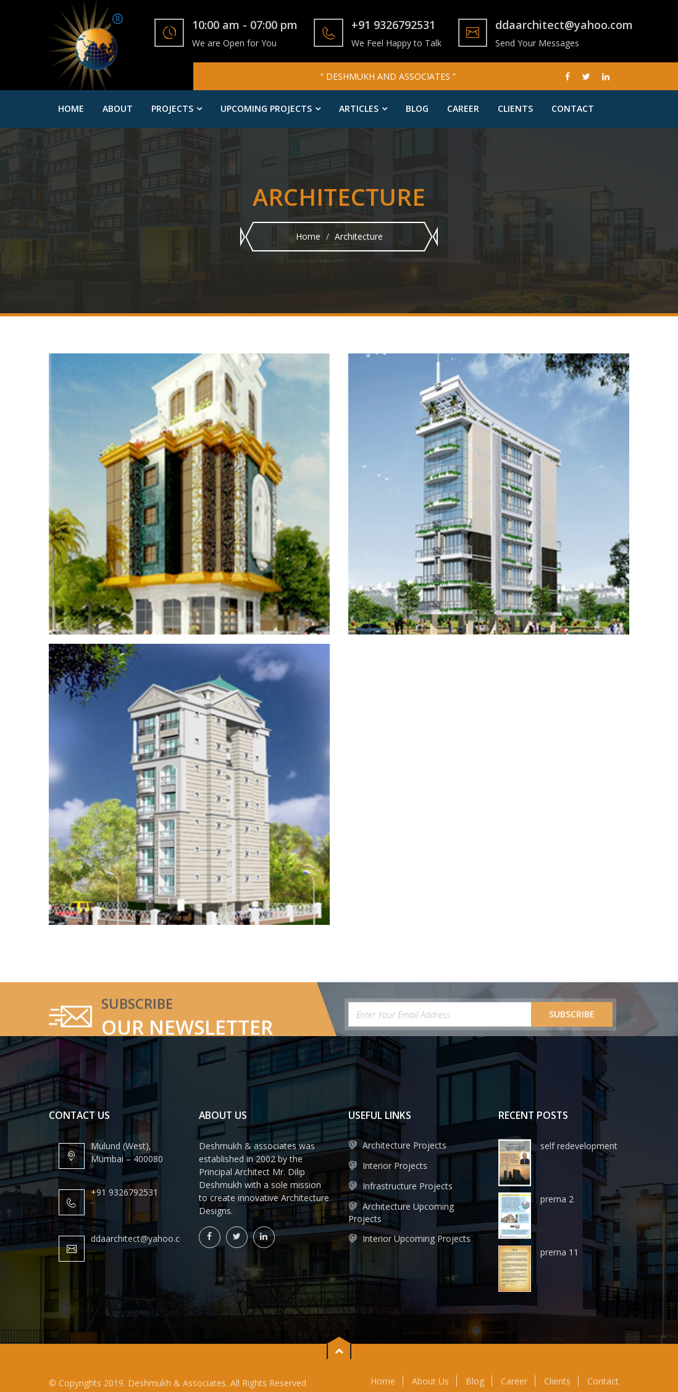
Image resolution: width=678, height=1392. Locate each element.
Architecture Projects (397, 1145)
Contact (572, 108)
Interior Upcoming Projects (409, 1238)
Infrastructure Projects (400, 1186)
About (118, 108)
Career (463, 108)
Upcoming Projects (266, 108)
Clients (515, 108)
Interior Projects (387, 1165)
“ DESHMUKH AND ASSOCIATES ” (388, 76)
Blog (417, 108)
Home (71, 108)
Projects (172, 108)
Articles (359, 108)
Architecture (359, 236)
